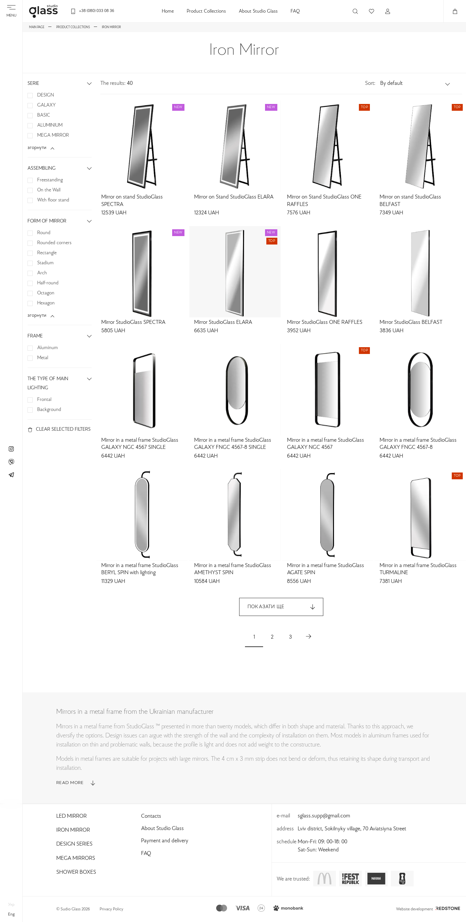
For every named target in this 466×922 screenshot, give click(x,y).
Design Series (74, 844)
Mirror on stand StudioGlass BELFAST (410, 201)
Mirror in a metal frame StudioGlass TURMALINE (418, 569)
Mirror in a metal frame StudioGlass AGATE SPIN (325, 569)
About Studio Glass (258, 11)
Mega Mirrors (75, 858)
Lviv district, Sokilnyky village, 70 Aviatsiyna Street (352, 829)
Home (168, 11)
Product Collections (206, 11)
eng (11, 914)
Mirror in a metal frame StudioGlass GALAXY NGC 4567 (325, 444)
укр (11, 905)
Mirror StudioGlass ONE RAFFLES (324, 322)
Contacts (151, 816)
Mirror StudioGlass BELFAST (411, 322)
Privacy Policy (111, 909)
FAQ (295, 11)
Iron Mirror (73, 830)
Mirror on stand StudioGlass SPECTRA (132, 201)
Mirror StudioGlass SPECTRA (133, 322)
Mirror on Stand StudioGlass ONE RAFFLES (324, 201)
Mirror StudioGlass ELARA (223, 322)
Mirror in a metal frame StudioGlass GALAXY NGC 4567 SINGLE (139, 444)
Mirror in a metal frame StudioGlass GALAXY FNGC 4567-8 (418, 444)
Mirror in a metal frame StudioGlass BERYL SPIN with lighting (139, 569)
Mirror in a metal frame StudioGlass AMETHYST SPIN (232, 569)
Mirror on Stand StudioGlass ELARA (233, 197)
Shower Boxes (76, 872)
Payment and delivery (164, 841)
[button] (415, 83)
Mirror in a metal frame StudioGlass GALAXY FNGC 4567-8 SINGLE (232, 444)
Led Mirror (71, 816)
